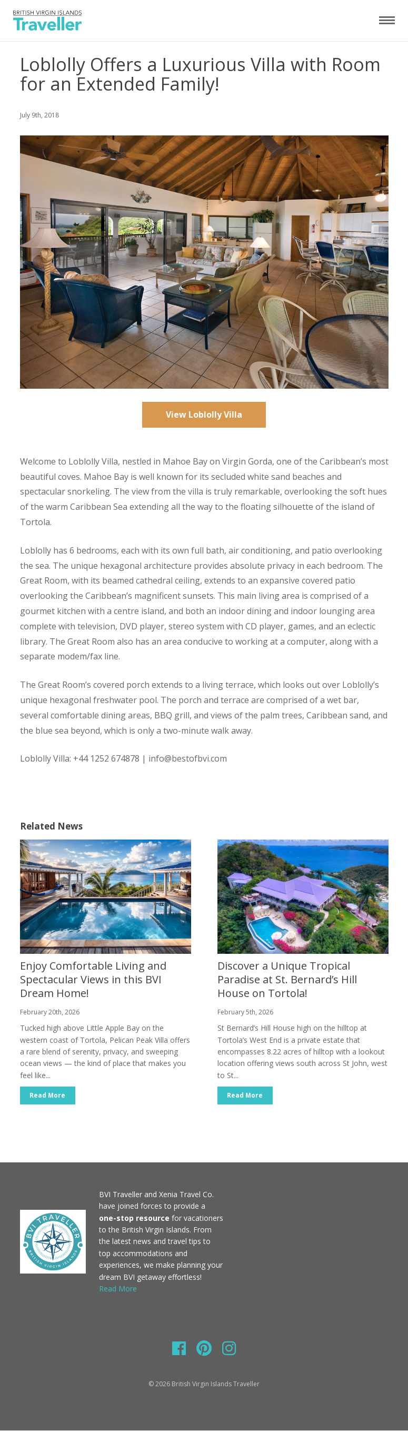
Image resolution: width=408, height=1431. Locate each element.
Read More (48, 1095)
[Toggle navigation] (387, 20)
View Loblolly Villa (204, 414)
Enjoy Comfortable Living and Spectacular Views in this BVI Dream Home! (93, 979)
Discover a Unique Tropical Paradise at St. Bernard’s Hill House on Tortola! (287, 979)
